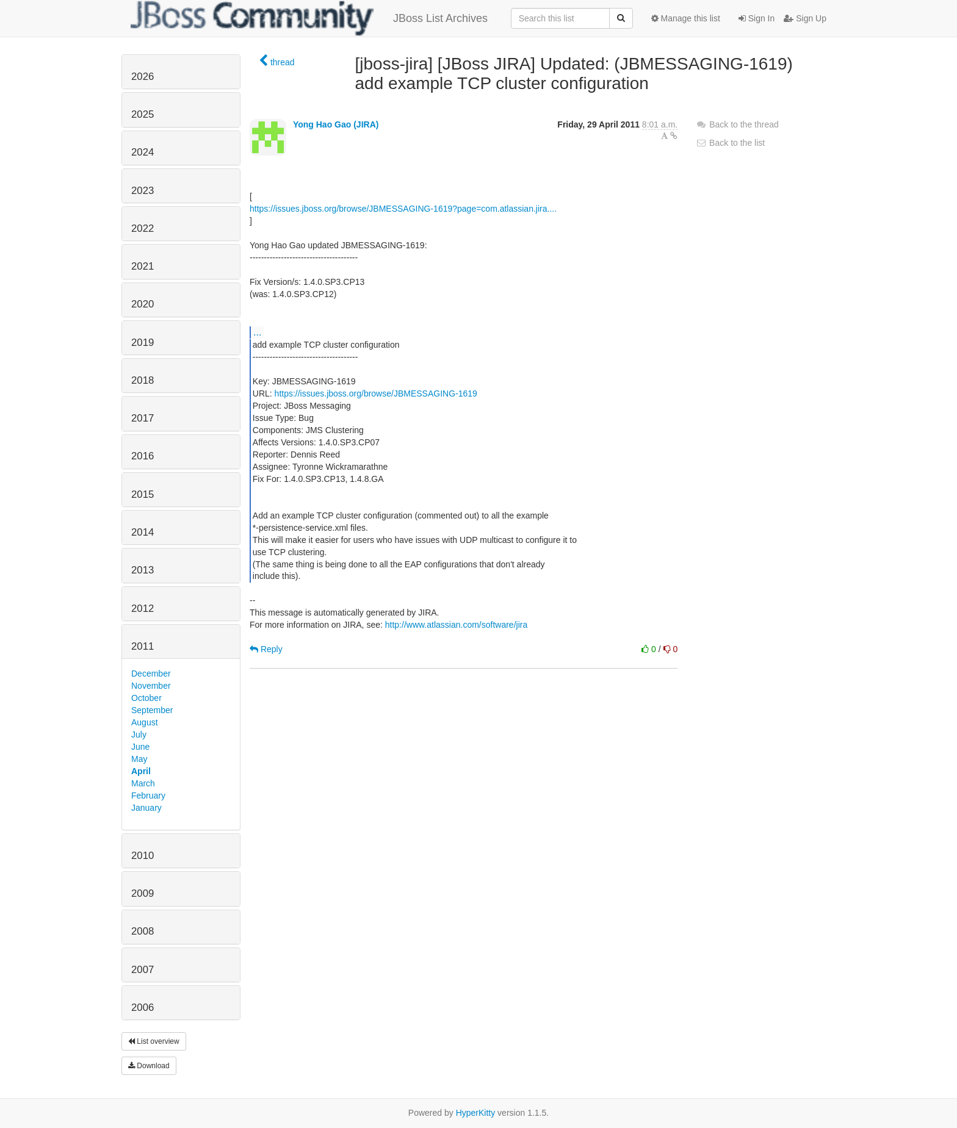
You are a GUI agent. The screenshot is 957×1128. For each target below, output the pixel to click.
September (152, 710)
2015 (142, 494)
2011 (142, 646)
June (140, 747)
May (139, 759)
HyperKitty (476, 1113)
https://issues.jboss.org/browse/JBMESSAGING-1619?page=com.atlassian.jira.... (403, 209)
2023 (142, 190)
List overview (153, 1041)
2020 (142, 304)
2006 (142, 1007)
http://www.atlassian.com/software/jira (456, 625)
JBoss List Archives (309, 18)
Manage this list (685, 18)
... (257, 331)
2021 (142, 266)
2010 (142, 855)
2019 (142, 342)
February (148, 795)
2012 (142, 608)
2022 (142, 228)
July (138, 734)
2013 (142, 570)
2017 (142, 418)
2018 (142, 380)
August (144, 722)
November (151, 686)
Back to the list (730, 143)
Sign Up (805, 18)
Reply (266, 649)
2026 (142, 76)
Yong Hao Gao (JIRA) (336, 124)
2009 (142, 893)
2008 (142, 931)
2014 (142, 532)
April (141, 771)
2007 (142, 969)
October (146, 698)
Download (149, 1066)
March (143, 783)
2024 (142, 152)
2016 (142, 456)
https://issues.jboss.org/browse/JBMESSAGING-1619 (376, 393)
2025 (142, 114)
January (146, 808)
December (151, 673)
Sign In (757, 18)
